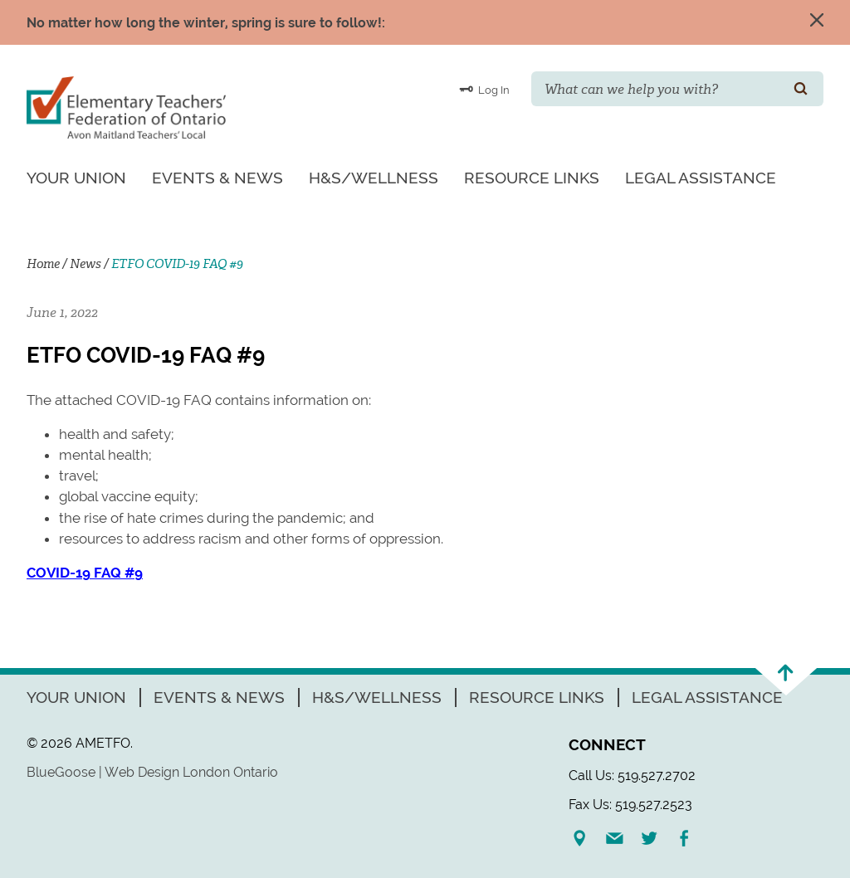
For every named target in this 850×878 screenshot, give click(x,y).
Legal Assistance (700, 177)
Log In (484, 88)
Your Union (76, 177)
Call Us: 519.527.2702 (632, 775)
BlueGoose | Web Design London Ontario (152, 772)
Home (43, 264)
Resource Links (531, 177)
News (85, 264)
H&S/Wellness (373, 177)
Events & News (217, 177)
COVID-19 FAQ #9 (85, 572)
